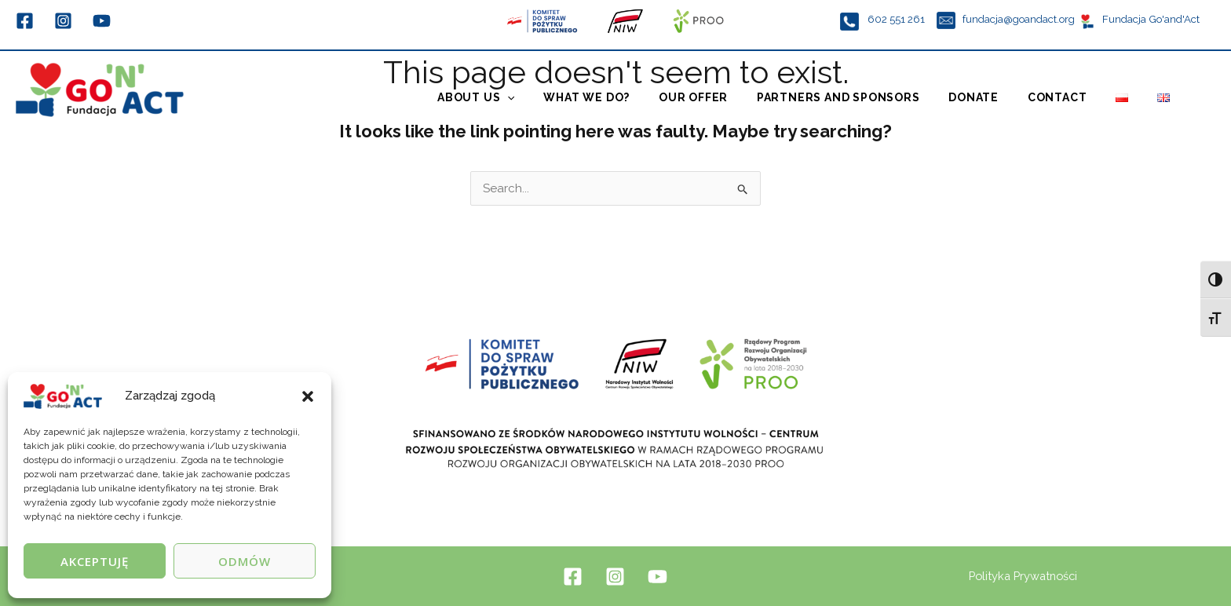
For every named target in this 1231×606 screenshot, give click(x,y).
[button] (308, 396)
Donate (992, 99)
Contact (1070, 99)
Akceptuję (94, 561)
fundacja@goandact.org (1018, 19)
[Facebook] (25, 21)
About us (515, 100)
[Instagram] (63, 21)
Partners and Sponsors (862, 99)
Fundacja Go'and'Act (1150, 19)
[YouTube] (102, 21)
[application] (546, 100)
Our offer (722, 99)
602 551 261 (897, 19)
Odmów (244, 561)
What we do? (621, 99)
